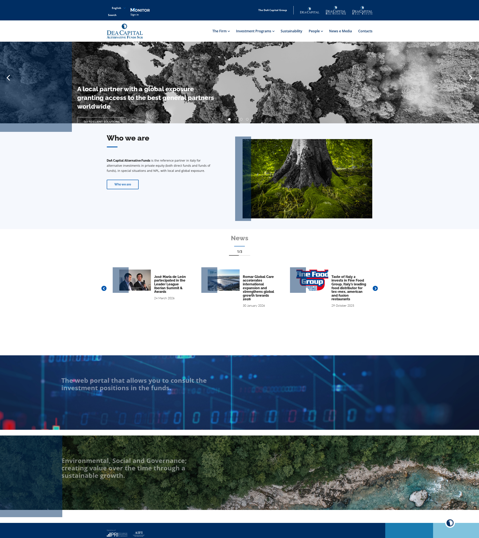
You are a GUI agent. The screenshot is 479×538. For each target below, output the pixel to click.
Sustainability (291, 31)
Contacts (365, 31)
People (316, 31)
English (116, 8)
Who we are (122, 184)
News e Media (340, 31)
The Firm (221, 31)
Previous (104, 288)
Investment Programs (255, 31)
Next (375, 288)
